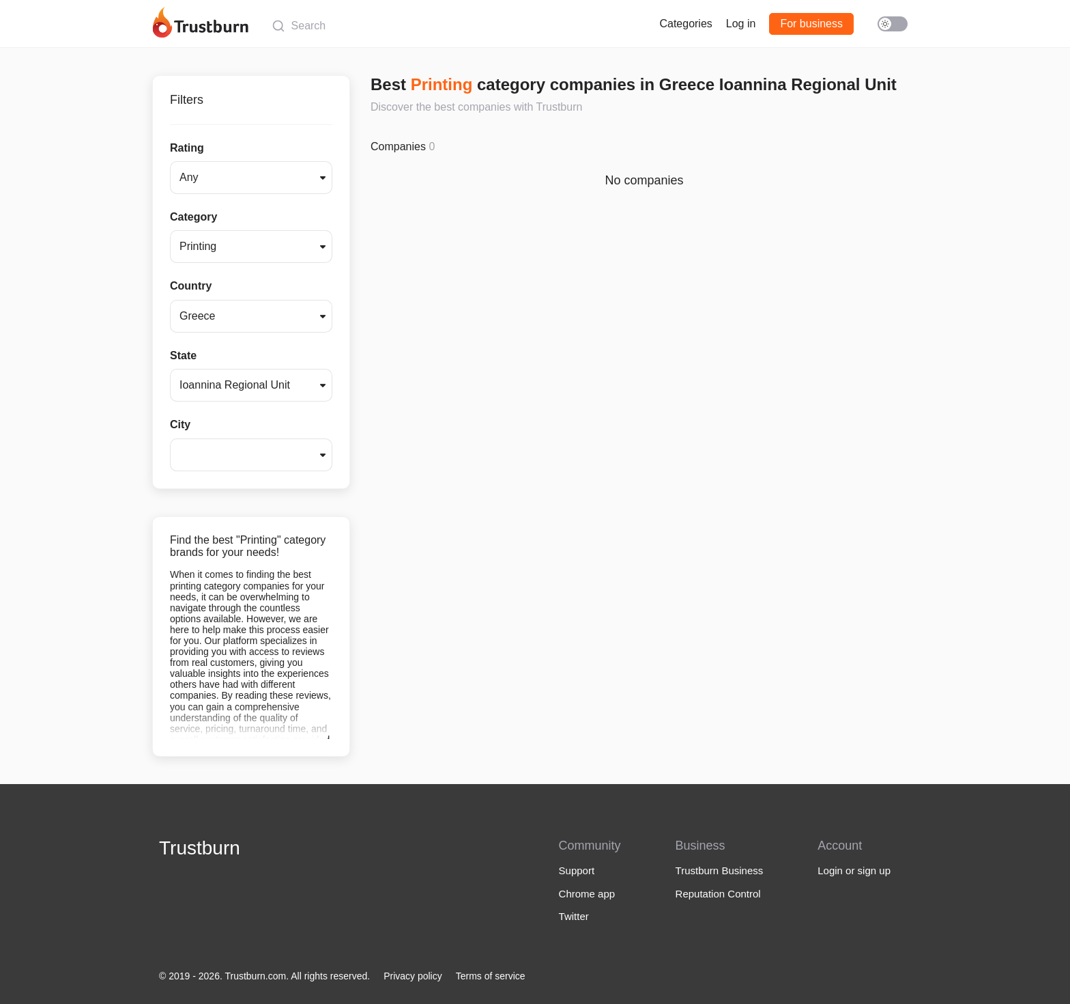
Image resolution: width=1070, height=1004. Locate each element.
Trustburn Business (720, 870)
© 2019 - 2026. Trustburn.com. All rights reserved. (264, 976)
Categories (685, 23)
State (183, 355)
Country (191, 286)
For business (811, 23)
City (180, 424)
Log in (741, 23)
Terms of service (490, 976)
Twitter (574, 916)
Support (577, 870)
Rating (187, 148)
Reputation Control (718, 894)
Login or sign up (854, 870)
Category (193, 217)
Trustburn (199, 848)
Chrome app (587, 894)
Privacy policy (413, 976)
